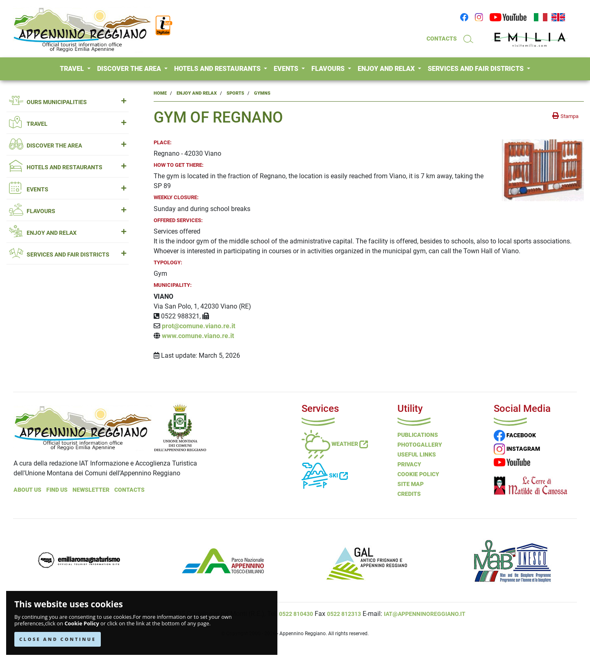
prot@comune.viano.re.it (198, 326)
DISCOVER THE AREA (130, 69)
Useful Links (416, 454)
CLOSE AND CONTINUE (57, 639)
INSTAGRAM (517, 448)
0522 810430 (296, 614)
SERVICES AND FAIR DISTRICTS (476, 69)
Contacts (129, 489)
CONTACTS (442, 38)
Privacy (409, 464)
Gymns (262, 93)
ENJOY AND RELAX (387, 69)
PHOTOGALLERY (419, 444)
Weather (335, 444)
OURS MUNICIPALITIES (67, 102)
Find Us (57, 489)
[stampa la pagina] (565, 116)
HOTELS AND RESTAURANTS (218, 69)
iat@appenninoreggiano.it (424, 614)
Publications (417, 435)
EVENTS (287, 69)
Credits (409, 494)
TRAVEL (73, 69)
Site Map (410, 484)
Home (160, 93)
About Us (27, 489)
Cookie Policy (81, 623)
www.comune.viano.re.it (198, 336)
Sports (235, 93)
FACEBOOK (515, 435)
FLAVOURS (328, 69)
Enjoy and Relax (197, 93)
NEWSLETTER (91, 489)
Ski (325, 475)
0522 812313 (344, 614)
